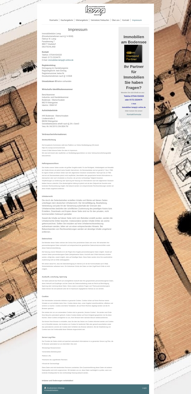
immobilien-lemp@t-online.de (60, 60)
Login (144, 388)
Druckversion (50, 388)
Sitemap (61, 388)
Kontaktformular (134, 114)
